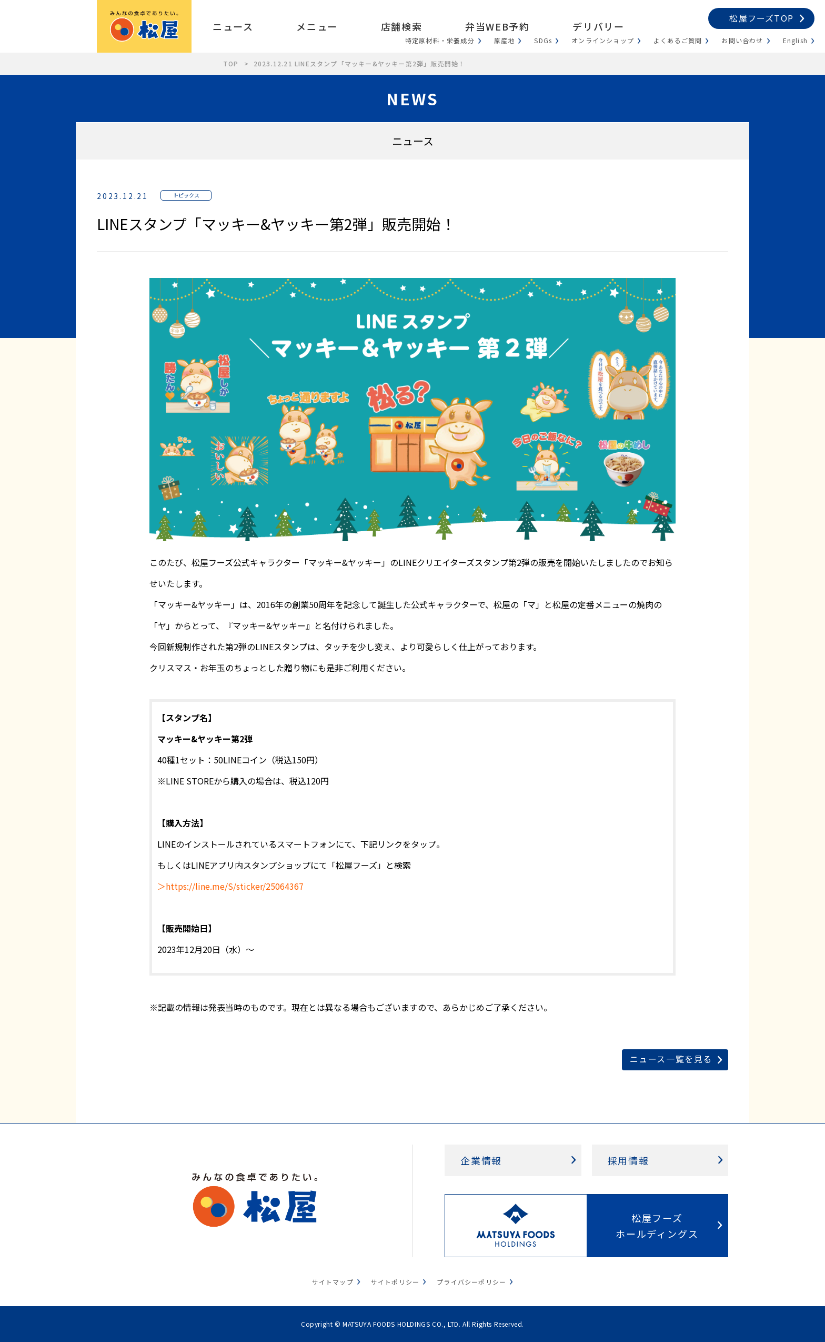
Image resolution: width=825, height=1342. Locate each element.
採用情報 (628, 1160)
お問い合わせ (742, 40)
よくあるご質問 (677, 40)
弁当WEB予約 (497, 26)
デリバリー (598, 26)
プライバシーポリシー (471, 1281)
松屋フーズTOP (761, 18)
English (795, 40)
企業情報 (481, 1160)
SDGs (543, 40)
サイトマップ (333, 1281)
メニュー (316, 26)
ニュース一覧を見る (671, 1058)
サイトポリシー (395, 1281)
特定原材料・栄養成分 (440, 40)
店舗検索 (401, 26)
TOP (231, 63)
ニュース (233, 26)
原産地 (504, 40)
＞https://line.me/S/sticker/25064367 (230, 886)
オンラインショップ (602, 40)
